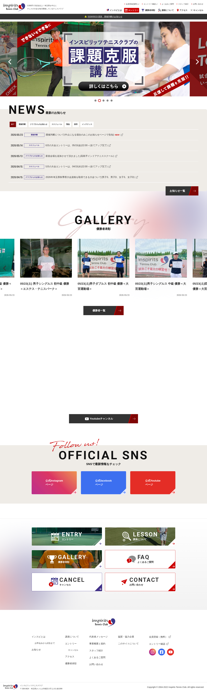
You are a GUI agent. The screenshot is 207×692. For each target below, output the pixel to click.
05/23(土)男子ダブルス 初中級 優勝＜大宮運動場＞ (103, 286)
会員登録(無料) (131, 4)
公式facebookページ (161, 652)
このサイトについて (128, 643)
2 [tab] (99, 100)
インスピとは (116, 10)
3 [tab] (103, 100)
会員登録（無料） (158, 637)
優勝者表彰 (150, 10)
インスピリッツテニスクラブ (14, 7)
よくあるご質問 (168, 4)
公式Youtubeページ (170, 652)
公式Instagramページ (152, 652)
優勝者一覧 (98, 310)
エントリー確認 (150, 4)
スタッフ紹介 (183, 4)
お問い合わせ (198, 4)
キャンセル (198, 10)
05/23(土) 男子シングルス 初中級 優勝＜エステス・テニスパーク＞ (44, 286)
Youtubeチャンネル (101, 418)
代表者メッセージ (98, 636)
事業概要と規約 (97, 643)
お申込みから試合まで (45, 643)
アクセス (183, 10)
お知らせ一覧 (177, 190)
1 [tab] (95, 100)
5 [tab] (111, 100)
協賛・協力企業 (126, 636)
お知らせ (36, 649)
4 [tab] (107, 100)
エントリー (133, 10)
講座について (168, 10)
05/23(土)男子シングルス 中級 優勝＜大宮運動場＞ (160, 286)
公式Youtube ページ (153, 482)
